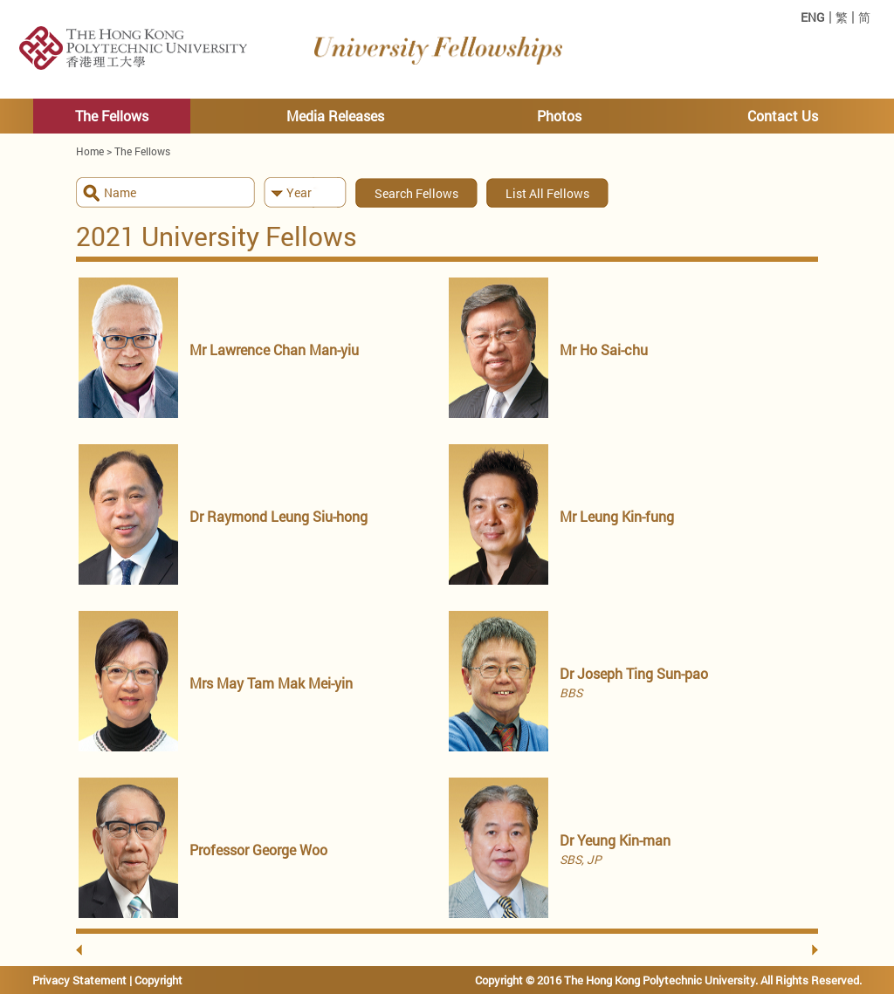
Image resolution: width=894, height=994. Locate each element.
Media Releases (335, 115)
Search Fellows (416, 194)
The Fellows (111, 115)
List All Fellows (547, 194)
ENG (813, 17)
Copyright (158, 980)
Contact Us (782, 115)
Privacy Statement (79, 980)
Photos (559, 115)
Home (90, 151)
